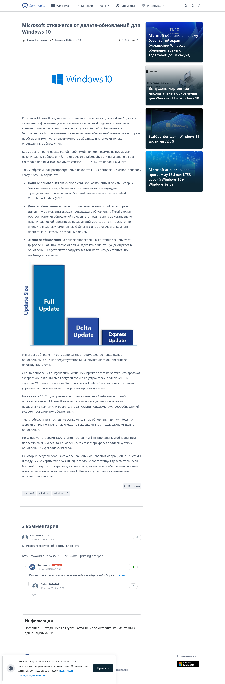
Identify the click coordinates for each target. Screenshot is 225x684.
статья (120, 575)
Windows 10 (61, 493)
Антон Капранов (37, 40)
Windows (44, 493)
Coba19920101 (39, 535)
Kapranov (43, 565)
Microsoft (29, 493)
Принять (103, 668)
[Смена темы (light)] (192, 6)
